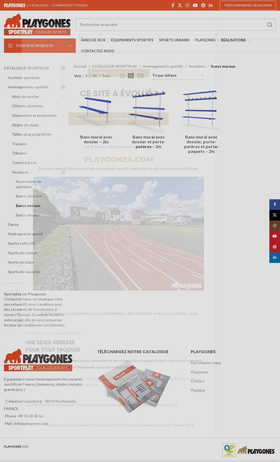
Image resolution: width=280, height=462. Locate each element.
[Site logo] (37, 24)
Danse (13, 224)
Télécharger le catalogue (248, 5)
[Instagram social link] (187, 5)
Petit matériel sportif (25, 234)
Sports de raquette (24, 271)
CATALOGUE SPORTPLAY (26, 68)
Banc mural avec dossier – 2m (96, 139)
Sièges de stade (25, 125)
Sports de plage (21, 262)
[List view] (122, 75)
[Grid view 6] (140, 75)
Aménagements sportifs (28, 87)
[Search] (176, 25)
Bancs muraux (28, 205)
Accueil (80, 66)
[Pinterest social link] (203, 5)
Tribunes (19, 153)
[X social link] (180, 5)
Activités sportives (24, 77)
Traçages (19, 143)
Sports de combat (22, 253)
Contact (198, 381)
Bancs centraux (29, 196)
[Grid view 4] (131, 75)
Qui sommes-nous (206, 362)
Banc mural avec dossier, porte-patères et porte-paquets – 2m (201, 144)
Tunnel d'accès (24, 162)
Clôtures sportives (27, 105)
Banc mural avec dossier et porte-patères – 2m (149, 141)
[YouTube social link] (195, 5)
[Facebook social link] (173, 5)
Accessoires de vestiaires (28, 184)
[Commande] (178, 76)
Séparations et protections (34, 115)
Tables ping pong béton (31, 134)
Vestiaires (20, 172)
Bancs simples (27, 215)
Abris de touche (25, 96)
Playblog (198, 390)
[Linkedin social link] (210, 5)
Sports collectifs (21, 243)
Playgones (199, 372)
